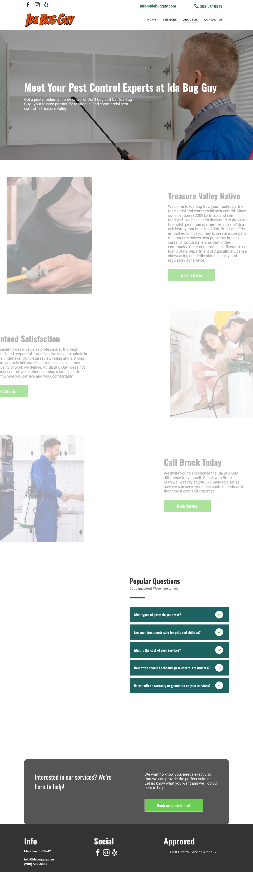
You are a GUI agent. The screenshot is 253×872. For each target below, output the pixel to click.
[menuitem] (151, 19)
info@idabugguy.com (39, 859)
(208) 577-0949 (36, 864)
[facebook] (28, 5)
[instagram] (37, 5)
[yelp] (46, 5)
